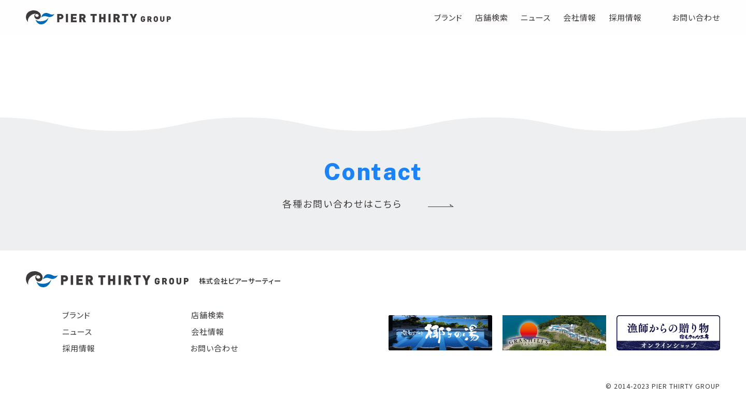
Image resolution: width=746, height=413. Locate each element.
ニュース (536, 17)
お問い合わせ (696, 17)
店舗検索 (491, 17)
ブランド (448, 17)
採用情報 (625, 17)
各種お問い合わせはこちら (342, 203)
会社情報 (579, 17)
